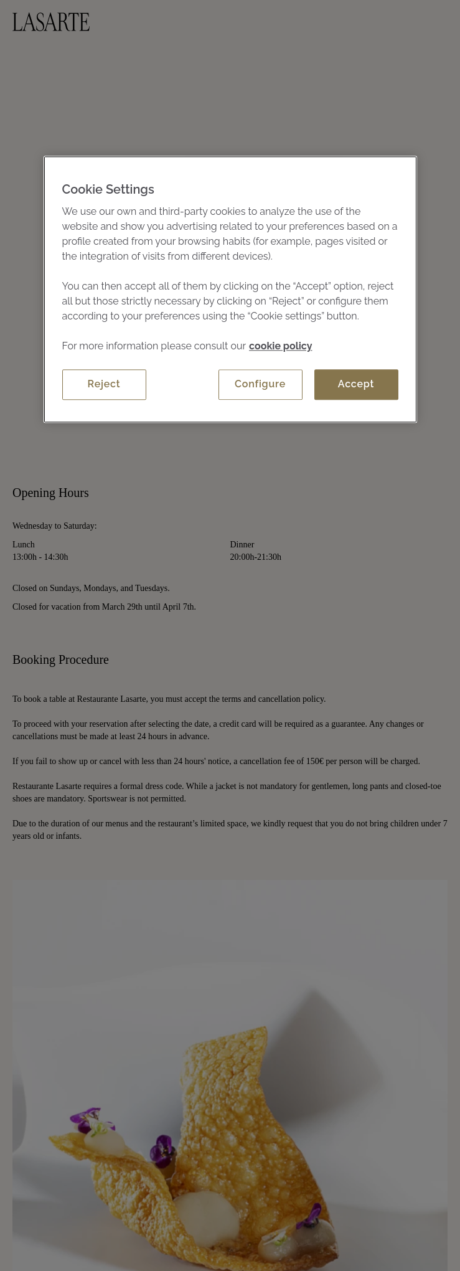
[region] (230, 289)
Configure (260, 384)
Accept (356, 384)
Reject (104, 384)
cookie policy (280, 346)
